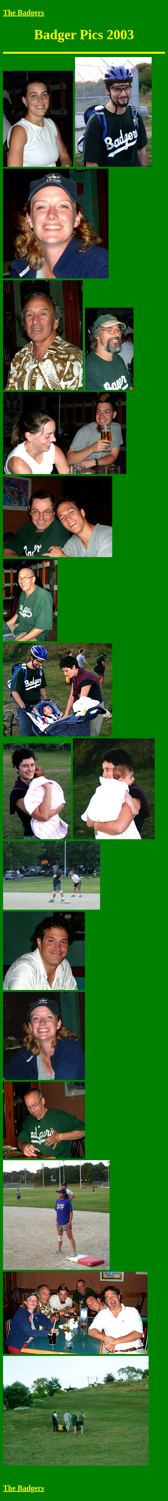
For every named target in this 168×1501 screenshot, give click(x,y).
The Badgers (23, 12)
